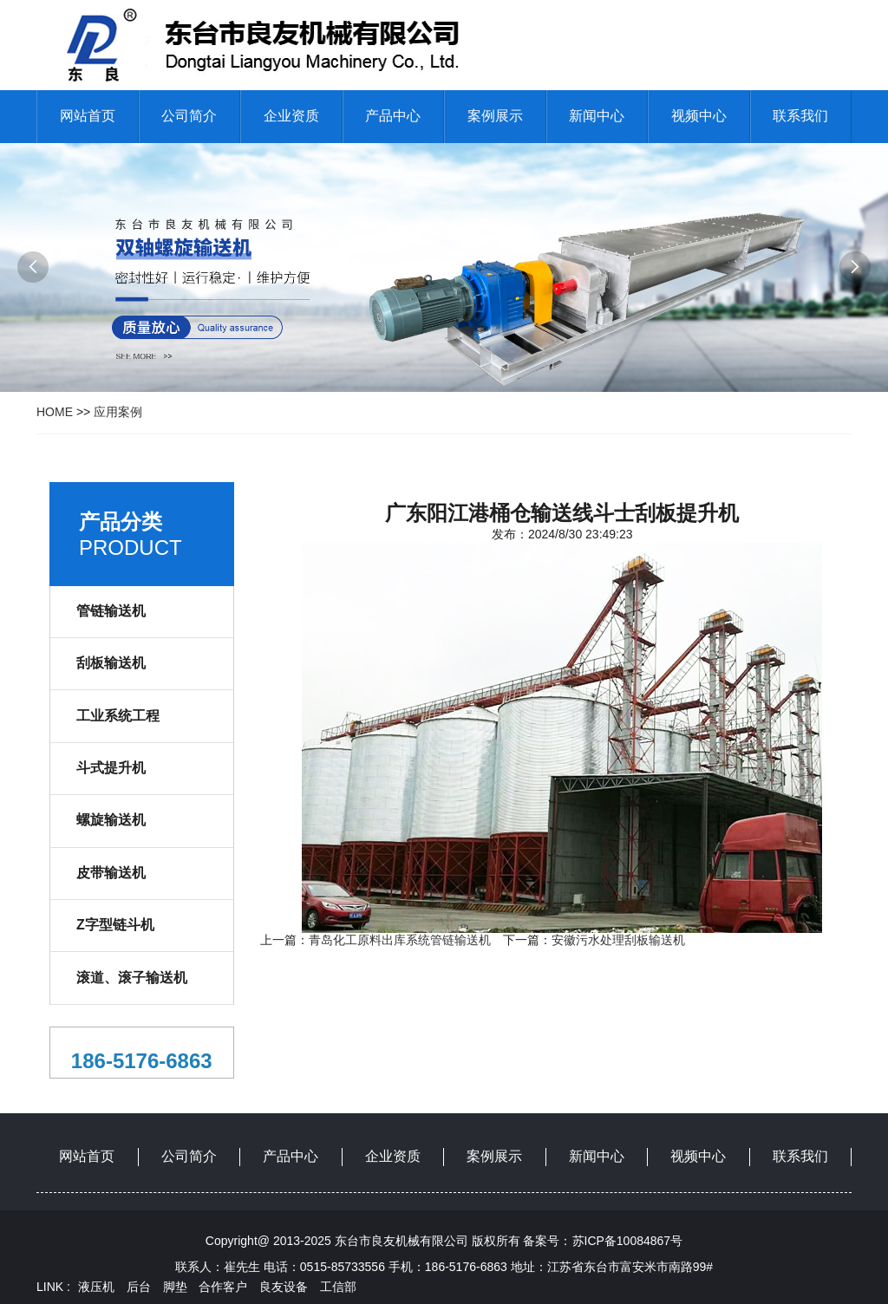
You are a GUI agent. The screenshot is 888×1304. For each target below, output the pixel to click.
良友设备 (283, 1287)
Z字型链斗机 (115, 924)
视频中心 (699, 115)
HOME (54, 412)
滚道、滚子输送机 (131, 977)
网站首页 (87, 115)
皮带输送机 (111, 872)
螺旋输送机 (111, 819)
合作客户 (223, 1287)
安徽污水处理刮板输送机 (618, 940)
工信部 (338, 1287)
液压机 (96, 1287)
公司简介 (189, 115)
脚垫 (175, 1287)
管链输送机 (111, 610)
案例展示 (495, 115)
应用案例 (118, 412)
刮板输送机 (111, 662)
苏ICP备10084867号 (627, 1241)
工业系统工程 (118, 715)
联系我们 (800, 115)
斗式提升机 (111, 767)
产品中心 (393, 115)
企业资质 (291, 115)
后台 (139, 1287)
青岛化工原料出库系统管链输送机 (400, 940)
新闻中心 (596, 115)
